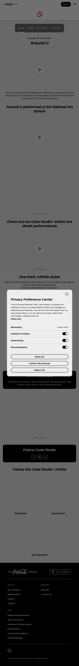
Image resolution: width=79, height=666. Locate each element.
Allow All (39, 357)
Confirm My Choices (39, 363)
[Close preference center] (66, 294)
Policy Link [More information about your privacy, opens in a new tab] (16, 319)
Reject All (39, 370)
